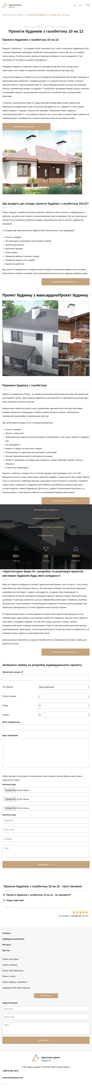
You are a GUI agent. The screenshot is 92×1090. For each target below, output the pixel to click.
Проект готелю (8, 976)
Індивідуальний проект (13, 939)
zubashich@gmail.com (12, 1078)
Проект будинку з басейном (14, 982)
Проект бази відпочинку (12, 971)
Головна (6, 933)
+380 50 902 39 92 (10, 1071)
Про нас (6, 950)
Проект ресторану (10, 959)
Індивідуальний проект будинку (16, 988)
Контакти (6, 945)
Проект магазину (9, 965)
